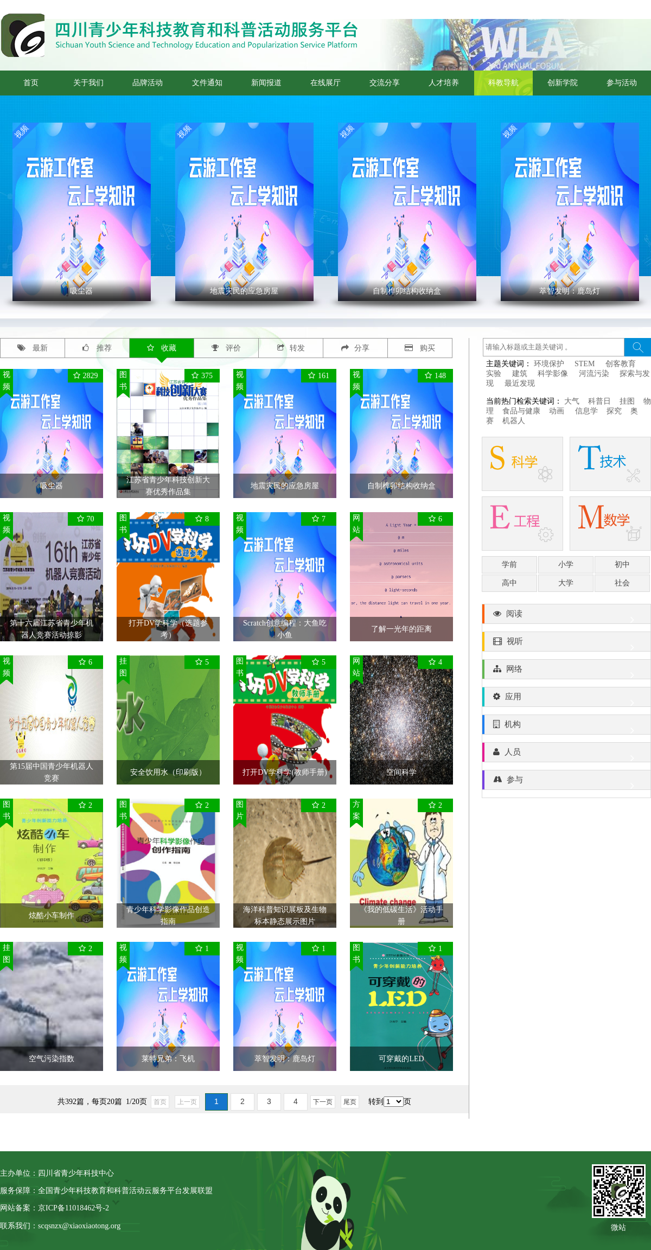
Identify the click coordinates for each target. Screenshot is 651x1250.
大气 (571, 401)
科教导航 (503, 83)
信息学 (586, 411)
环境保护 (549, 364)
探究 (614, 411)
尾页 (349, 1102)
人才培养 (444, 83)
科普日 (599, 401)
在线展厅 (325, 83)
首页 (31, 83)
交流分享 (384, 83)
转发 (291, 348)
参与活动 (622, 83)
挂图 (627, 401)
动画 (557, 411)
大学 (565, 583)
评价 (226, 348)
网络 (566, 671)
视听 (566, 644)
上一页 (187, 1102)
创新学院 (562, 83)
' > (81, 212)
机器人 (513, 421)
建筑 (519, 373)
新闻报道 (266, 83)
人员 (566, 754)
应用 (566, 699)
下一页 (323, 1102)
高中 (509, 583)
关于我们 (88, 83)
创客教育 (620, 364)
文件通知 (207, 83)
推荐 (97, 348)
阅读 (566, 616)
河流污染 (594, 373)
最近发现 (520, 383)
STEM (585, 364)
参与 (566, 782)
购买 (420, 348)
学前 (509, 564)
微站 (618, 1226)
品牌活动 (147, 83)
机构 (566, 727)
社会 (622, 583)
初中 (622, 564)
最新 (32, 348)
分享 (355, 348)
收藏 (162, 348)
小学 (565, 564)
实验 (493, 373)
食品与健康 (521, 411)
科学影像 (553, 373)
